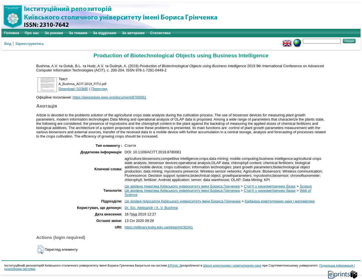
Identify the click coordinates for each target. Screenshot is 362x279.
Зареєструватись (29, 44)
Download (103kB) (73, 89)
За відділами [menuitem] (105, 33)
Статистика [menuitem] (160, 33)
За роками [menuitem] (54, 33)
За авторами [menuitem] (133, 33)
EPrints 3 (174, 265)
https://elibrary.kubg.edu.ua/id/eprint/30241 (158, 227)
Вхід (7, 44)
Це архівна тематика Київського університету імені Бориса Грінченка (182, 186)
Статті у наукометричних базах (270, 186)
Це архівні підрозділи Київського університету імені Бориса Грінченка (182, 201)
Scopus (306, 186)
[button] (40, 249)
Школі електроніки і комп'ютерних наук (232, 265)
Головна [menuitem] (11, 33)
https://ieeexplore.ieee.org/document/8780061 (109, 97)
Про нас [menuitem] (32, 33)
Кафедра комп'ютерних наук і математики (280, 201)
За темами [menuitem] (78, 33)
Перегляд (99, 89)
